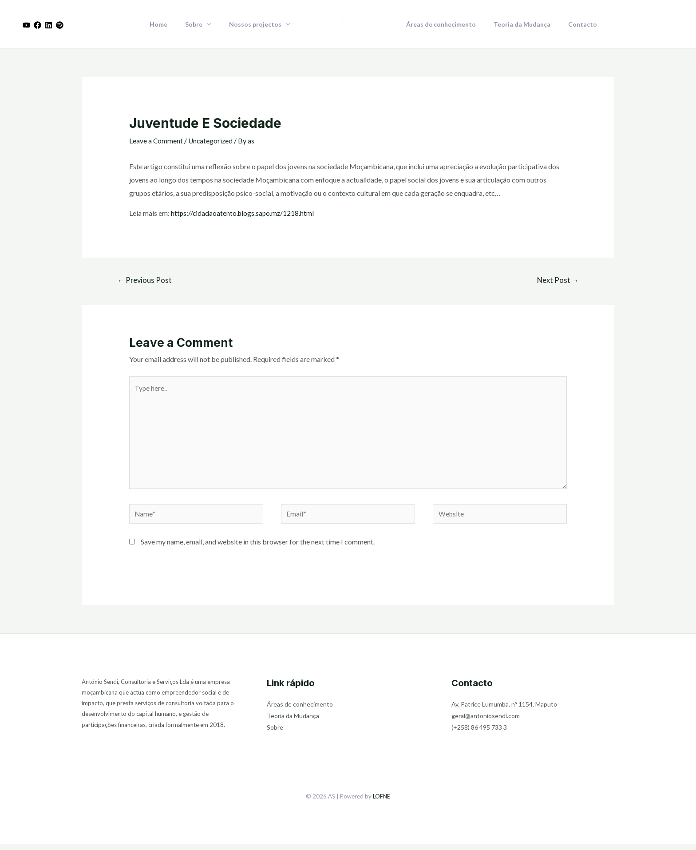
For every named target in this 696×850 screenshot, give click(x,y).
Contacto (569, 24)
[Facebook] (37, 25)
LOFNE (381, 802)
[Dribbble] (59, 25)
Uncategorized (211, 140)
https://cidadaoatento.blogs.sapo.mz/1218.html (243, 213)
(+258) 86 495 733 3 (479, 733)
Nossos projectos (258, 24)
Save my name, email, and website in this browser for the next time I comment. (258, 547)
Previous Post (146, 280)
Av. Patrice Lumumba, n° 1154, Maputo (504, 710)
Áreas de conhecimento (438, 24)
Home (172, 24)
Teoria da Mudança (514, 24)
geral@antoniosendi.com (485, 721)
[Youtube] (26, 25)
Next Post (557, 280)
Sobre (201, 24)
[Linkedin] (48, 25)
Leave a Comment (156, 140)
